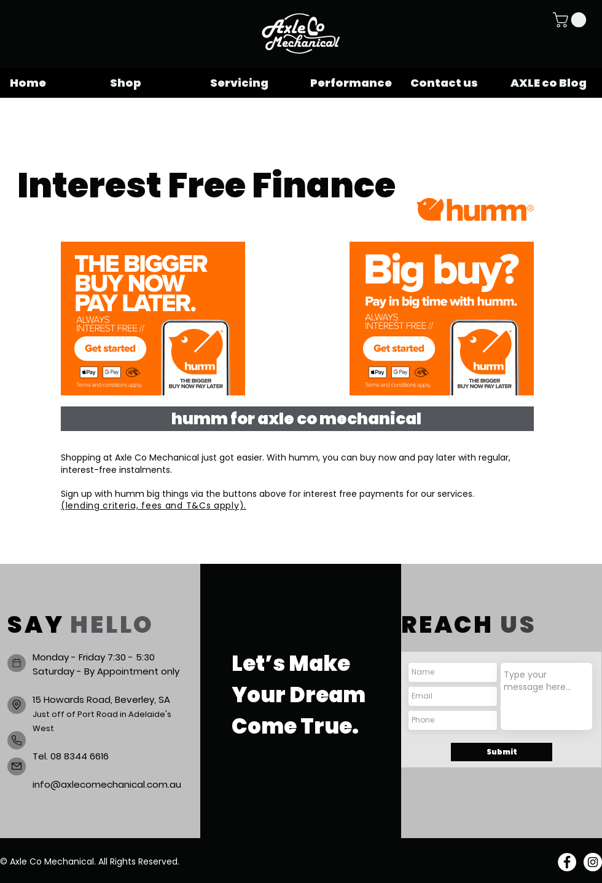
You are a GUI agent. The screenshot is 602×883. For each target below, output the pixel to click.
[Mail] (16, 766)
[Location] (16, 705)
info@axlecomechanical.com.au (107, 784)
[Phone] (16, 740)
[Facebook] (567, 862)
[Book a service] (16, 663)
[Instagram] (593, 862)
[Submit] (501, 752)
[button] (571, 19)
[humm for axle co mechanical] (297, 418)
